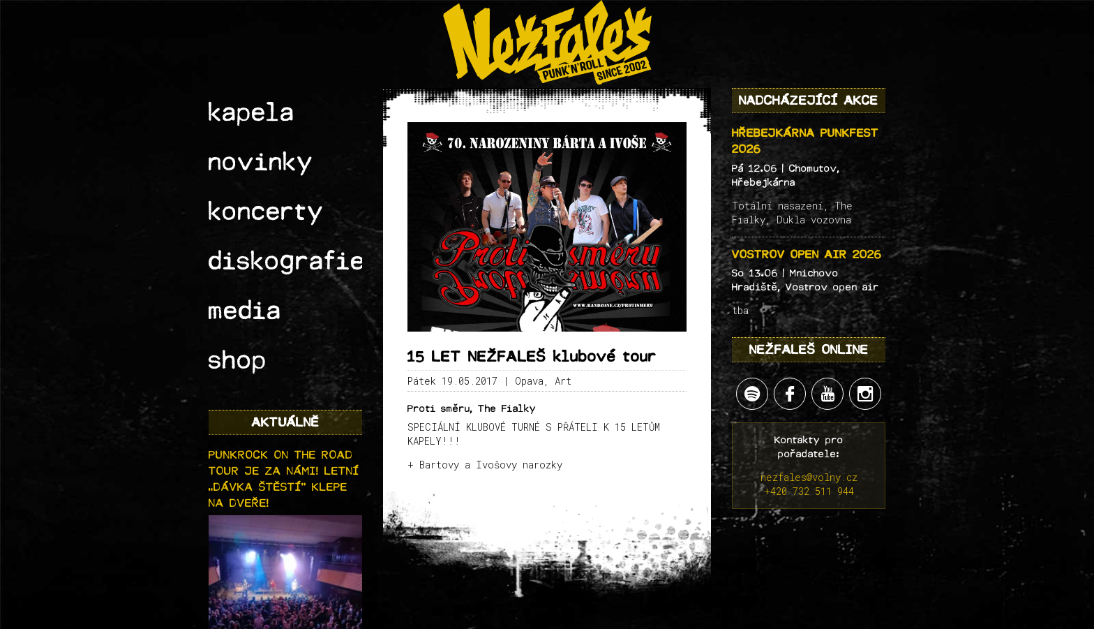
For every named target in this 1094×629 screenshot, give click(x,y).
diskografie (266, 185)
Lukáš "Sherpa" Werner (619, 622)
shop (231, 241)
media (236, 213)
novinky (247, 129)
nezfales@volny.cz (808, 477)
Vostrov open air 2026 (807, 254)
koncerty (251, 158)
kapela (240, 101)
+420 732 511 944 (809, 491)
